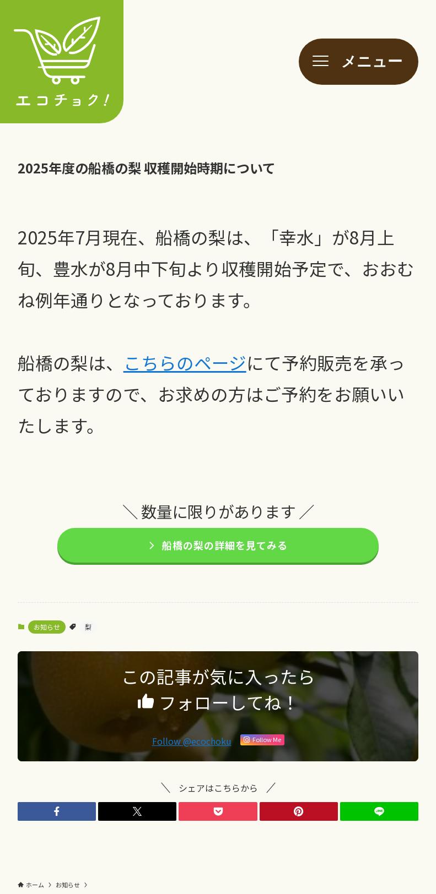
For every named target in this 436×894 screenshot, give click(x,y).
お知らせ (47, 626)
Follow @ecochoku (192, 741)
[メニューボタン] (358, 62)
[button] (57, 811)
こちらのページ (184, 362)
